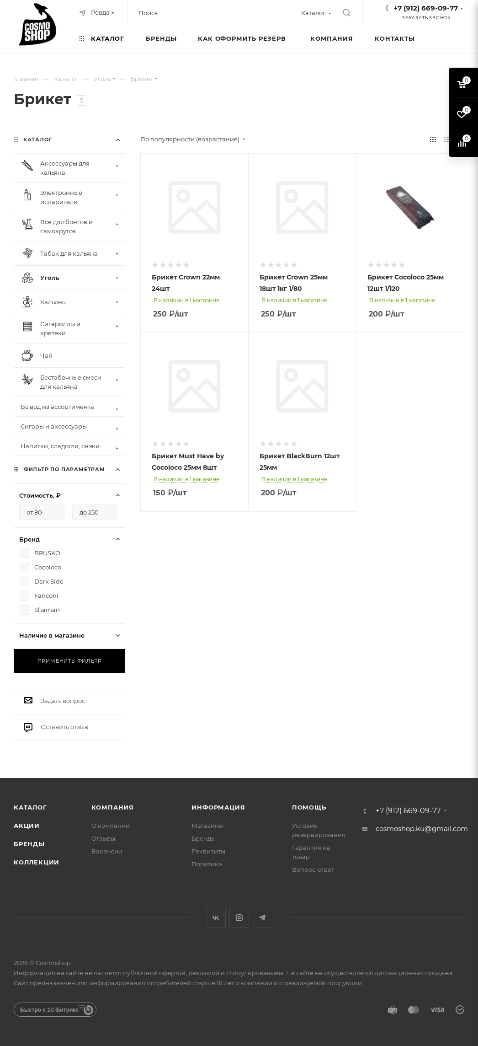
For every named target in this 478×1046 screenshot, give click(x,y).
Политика (206, 864)
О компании (110, 825)
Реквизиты (208, 851)
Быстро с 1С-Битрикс (49, 1010)
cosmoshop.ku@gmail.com (422, 828)
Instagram (239, 918)
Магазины (207, 825)
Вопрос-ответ (313, 869)
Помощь (309, 807)
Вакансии (106, 851)
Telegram (262, 918)
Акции (27, 825)
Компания (112, 807)
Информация (218, 807)
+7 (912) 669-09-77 (425, 8)
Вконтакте (216, 918)
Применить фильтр (69, 661)
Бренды (29, 844)
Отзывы (103, 838)
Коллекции (36, 862)
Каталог (30, 807)
